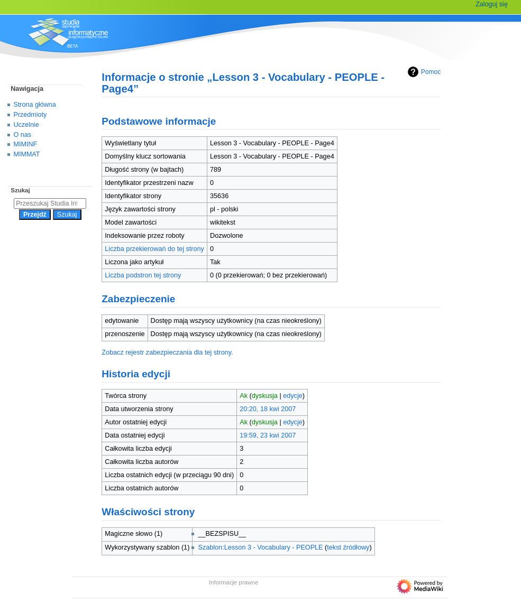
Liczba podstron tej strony (143, 275)
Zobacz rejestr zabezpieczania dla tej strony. (167, 352)
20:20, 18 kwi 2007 (268, 409)
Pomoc (423, 72)
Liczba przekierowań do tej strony (154, 249)
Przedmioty (30, 114)
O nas (22, 134)
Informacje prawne (234, 582)
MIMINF (26, 144)
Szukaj (20, 190)
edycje (293, 395)
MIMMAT (27, 154)
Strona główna (35, 104)
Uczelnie (26, 124)
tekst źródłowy (348, 547)
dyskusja (265, 395)
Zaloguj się (492, 4)
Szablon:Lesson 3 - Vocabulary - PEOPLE (260, 547)
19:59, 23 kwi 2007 (268, 435)
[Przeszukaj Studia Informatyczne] (50, 203)
